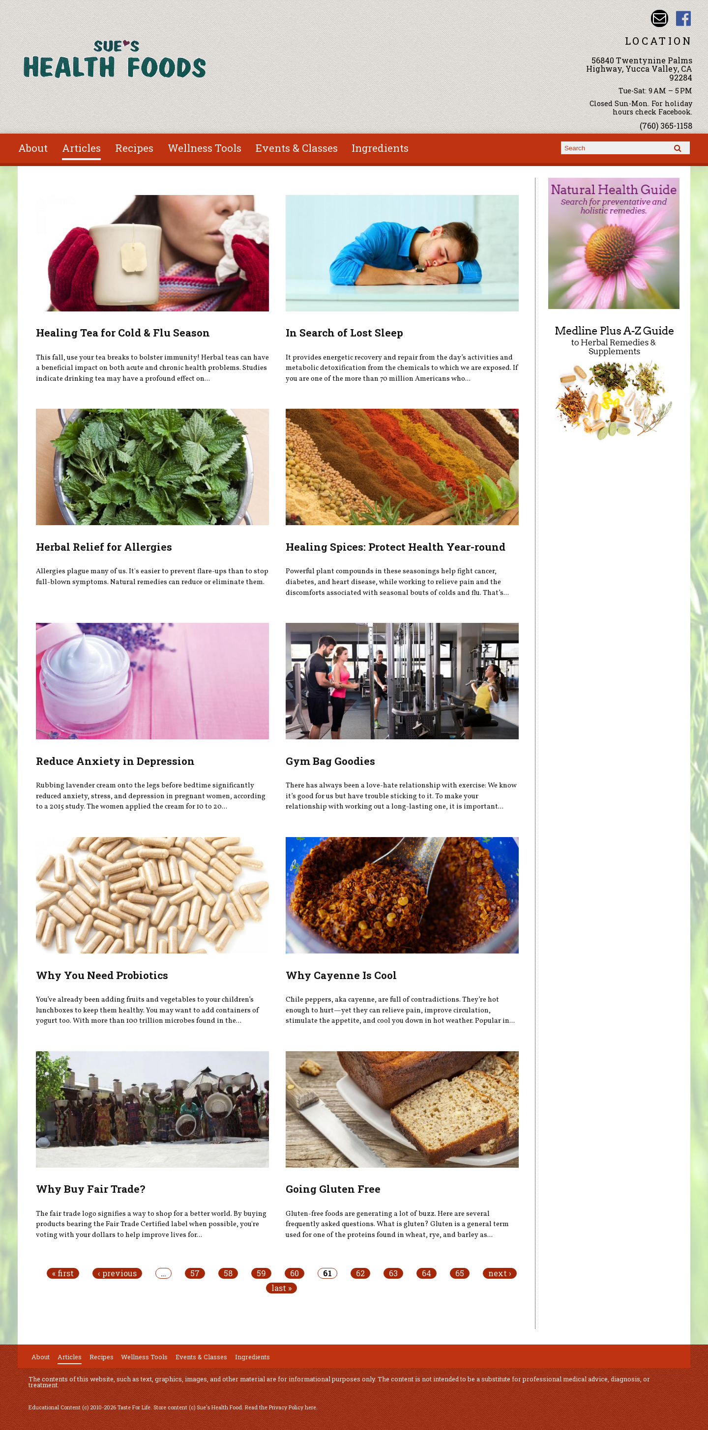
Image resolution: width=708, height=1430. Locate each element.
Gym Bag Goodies (330, 761)
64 (426, 1273)
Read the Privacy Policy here (280, 1407)
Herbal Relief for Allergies (104, 547)
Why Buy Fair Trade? (90, 1189)
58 (228, 1273)
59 (261, 1273)
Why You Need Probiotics (102, 975)
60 (294, 1273)
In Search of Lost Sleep (344, 332)
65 (459, 1273)
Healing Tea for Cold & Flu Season (123, 332)
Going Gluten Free (333, 1189)
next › (499, 1273)
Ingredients (380, 148)
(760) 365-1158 (666, 125)
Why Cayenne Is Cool (341, 975)
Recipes (134, 148)
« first (63, 1273)
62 (360, 1273)
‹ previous (117, 1273)
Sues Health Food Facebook (683, 18)
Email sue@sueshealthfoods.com (659, 18)
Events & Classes (297, 148)
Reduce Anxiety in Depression (115, 761)
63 (393, 1273)
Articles (81, 148)
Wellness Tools (204, 148)
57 (195, 1273)
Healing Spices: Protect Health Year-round (395, 547)
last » (281, 1288)
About (33, 148)
